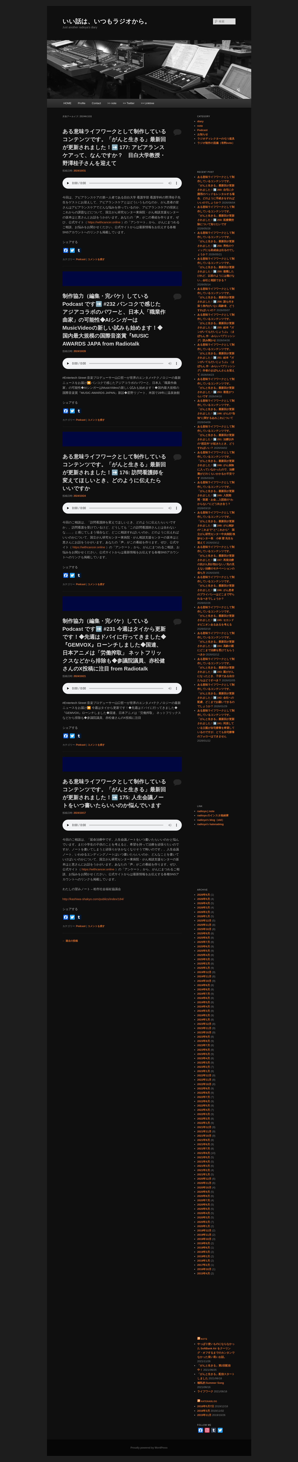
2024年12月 (204, 972)
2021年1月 (203, 1174)
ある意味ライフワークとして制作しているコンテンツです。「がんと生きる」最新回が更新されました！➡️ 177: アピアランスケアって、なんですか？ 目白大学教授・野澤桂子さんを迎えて (114, 147)
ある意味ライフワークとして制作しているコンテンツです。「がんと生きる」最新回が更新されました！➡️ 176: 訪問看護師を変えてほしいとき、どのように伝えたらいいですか (114, 472)
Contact (96, 103)
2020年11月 (204, 1183)
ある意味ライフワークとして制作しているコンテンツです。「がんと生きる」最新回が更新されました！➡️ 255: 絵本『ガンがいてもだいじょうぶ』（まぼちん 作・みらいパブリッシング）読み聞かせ (216, 327)
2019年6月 (203, 1247)
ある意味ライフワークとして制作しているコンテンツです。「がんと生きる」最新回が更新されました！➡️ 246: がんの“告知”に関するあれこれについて (216, 409)
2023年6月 (203, 1049)
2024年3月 (203, 1010)
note (200, 125)
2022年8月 (203, 1092)
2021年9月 (203, 1140)
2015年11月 (204, 1415)
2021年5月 (203, 1157)
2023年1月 (203, 1071)
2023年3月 (203, 1062)
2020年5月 (203, 1208)
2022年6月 (203, 1101)
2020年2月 (203, 1221)
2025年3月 (203, 959)
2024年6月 (203, 998)
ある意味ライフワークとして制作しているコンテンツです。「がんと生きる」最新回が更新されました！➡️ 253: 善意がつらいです (215, 388)
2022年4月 (203, 1109)
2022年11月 (204, 1079)
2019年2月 (203, 1256)
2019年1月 (203, 1260)
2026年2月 (203, 912)
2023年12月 (204, 1023)
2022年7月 (203, 1097)
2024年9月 (203, 985)
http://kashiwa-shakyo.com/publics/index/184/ (93, 899)
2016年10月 (204, 1269)
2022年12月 (204, 1075)
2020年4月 (203, 1213)
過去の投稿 (70, 940)
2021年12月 (204, 1127)
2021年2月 (203, 1170)
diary (200, 121)
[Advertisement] (122, 278)
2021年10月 (204, 1135)
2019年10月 (204, 1239)
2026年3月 (203, 907)
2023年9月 (203, 1036)
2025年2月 (203, 963)
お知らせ (202, 134)
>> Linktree (147, 103)
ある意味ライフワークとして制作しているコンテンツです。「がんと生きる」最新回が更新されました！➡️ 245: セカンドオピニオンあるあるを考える (215, 616)
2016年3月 (203, 1410)
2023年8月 (203, 1041)
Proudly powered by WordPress (149, 1447)
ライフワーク (205, 1391)
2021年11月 (204, 1131)
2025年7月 (203, 941)
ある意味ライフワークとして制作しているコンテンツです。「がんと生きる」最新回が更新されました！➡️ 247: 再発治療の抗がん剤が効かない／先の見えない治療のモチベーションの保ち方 (215, 559)
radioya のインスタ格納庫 (213, 815)
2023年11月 (204, 1028)
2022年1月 (203, 1122)
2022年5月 (203, 1105)
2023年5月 (203, 1054)
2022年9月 (203, 1088)
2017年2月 (203, 1264)
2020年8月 (203, 1196)
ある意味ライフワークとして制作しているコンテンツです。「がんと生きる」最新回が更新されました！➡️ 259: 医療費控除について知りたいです (215, 215)
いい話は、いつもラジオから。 (107, 21)
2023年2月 (203, 1066)
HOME (67, 103)
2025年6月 (203, 946)
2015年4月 (203, 1273)
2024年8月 (203, 989)
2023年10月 (204, 1032)
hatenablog (209, 1401)
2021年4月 (203, 1161)
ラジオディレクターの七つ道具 (215, 138)
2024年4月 (203, 1006)
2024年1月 (203, 1019)
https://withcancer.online (104, 222)
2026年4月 (203, 903)
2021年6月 (203, 1153)
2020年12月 (204, 1178)
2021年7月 (203, 1148)
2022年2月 (203, 1118)
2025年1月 (203, 967)
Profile (81, 103)
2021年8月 (203, 1144)
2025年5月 (203, 950)
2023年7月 (203, 1045)
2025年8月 (203, 937)
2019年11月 (204, 1234)
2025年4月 (203, 955)
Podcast (81, 259)
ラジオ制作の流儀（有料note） (216, 142)
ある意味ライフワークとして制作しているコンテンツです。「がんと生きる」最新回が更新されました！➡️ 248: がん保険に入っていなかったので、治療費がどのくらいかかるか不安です (215, 465)
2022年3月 (203, 1114)
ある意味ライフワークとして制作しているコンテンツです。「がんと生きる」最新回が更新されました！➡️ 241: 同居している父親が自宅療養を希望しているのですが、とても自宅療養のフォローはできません (215, 723)
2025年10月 (204, 929)
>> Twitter (128, 103)
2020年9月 (203, 1191)
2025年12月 (204, 920)
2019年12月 (204, 1230)
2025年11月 (204, 924)
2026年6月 (203, 894)
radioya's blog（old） (210, 819)
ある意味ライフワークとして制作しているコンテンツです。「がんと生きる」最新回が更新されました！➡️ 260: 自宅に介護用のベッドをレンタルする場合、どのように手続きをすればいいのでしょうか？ (215, 189)
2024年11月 (204, 976)
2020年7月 (203, 1200)
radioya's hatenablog (210, 824)
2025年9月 (203, 933)
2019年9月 (203, 1243)
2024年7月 (203, 993)
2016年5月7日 (205, 1406)
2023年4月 (203, 1058)
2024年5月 (203, 1002)
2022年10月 (204, 1084)
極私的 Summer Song (210, 1382)
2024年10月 (204, 980)
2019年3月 (203, 1251)
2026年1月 (203, 916)
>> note (111, 103)
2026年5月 (203, 899)
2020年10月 (204, 1187)
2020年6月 (203, 1204)
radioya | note (206, 811)
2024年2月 (203, 1015)
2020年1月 (203, 1226)
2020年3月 (203, 1217)
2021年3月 (203, 1165)
